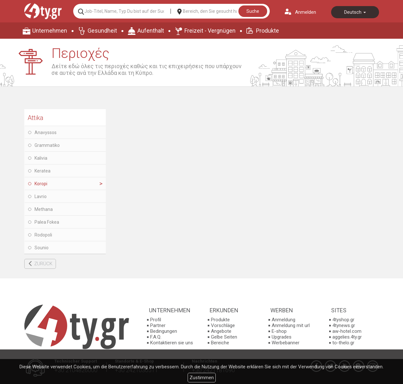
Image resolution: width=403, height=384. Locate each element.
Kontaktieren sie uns (171, 343)
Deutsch (355, 12)
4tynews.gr (343, 325)
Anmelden (305, 12)
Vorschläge (223, 325)
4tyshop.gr (343, 320)
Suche (252, 11)
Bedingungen (163, 331)
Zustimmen (202, 377)
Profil (155, 320)
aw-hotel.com (346, 331)
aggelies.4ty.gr (347, 337)
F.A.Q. (155, 337)
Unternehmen (49, 30)
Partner (158, 325)
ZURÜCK (43, 264)
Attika (35, 118)
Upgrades (281, 337)
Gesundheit (102, 30)
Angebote (221, 331)
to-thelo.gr (343, 343)
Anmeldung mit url (291, 325)
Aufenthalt (150, 30)
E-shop (279, 331)
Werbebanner (285, 343)
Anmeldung (283, 320)
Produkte (267, 30)
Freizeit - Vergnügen (210, 30)
